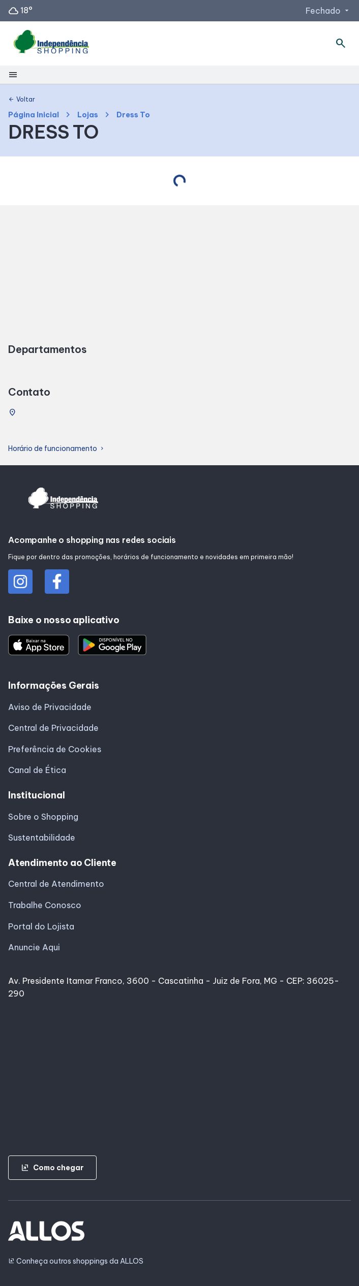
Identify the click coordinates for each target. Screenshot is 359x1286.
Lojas (87, 115)
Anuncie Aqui (34, 947)
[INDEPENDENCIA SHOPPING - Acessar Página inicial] (51, 43)
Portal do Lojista (41, 926)
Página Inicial (33, 115)
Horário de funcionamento (56, 448)
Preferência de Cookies (54, 749)
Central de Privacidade (53, 728)
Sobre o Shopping (43, 817)
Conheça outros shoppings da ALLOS (75, 1261)
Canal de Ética (37, 770)
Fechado (328, 11)
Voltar (21, 99)
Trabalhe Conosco (44, 905)
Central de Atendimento (56, 884)
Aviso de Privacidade (50, 707)
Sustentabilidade (41, 837)
